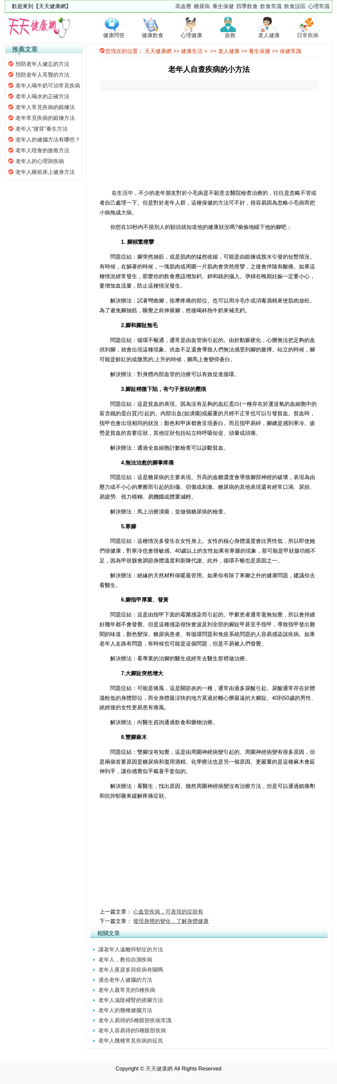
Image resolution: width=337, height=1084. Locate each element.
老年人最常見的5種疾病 (126, 990)
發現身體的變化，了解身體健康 (171, 921)
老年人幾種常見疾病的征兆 (130, 1040)
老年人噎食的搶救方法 (42, 150)
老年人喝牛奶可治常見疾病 (48, 85)
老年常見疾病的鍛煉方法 (45, 118)
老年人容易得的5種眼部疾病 (132, 1030)
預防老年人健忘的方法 (42, 64)
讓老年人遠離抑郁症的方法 (130, 949)
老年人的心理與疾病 (40, 161)
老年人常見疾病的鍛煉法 (45, 107)
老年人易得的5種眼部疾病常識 (135, 1020)
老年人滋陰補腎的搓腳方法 (130, 1000)
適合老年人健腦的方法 (125, 980)
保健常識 (290, 51)
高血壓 (183, 6)
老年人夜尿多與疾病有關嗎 (130, 970)
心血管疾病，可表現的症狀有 (168, 912)
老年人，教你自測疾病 (125, 959)
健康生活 (192, 51)
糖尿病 (202, 6)
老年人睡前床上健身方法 (45, 172)
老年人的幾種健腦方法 (125, 1010)
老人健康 (229, 51)
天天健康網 (158, 51)
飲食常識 (271, 6)
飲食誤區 (295, 6)
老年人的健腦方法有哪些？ (48, 139)
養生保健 (223, 6)
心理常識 (319, 6)
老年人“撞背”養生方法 (42, 129)
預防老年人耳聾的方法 (42, 75)
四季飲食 (247, 6)
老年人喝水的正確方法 (42, 96)
